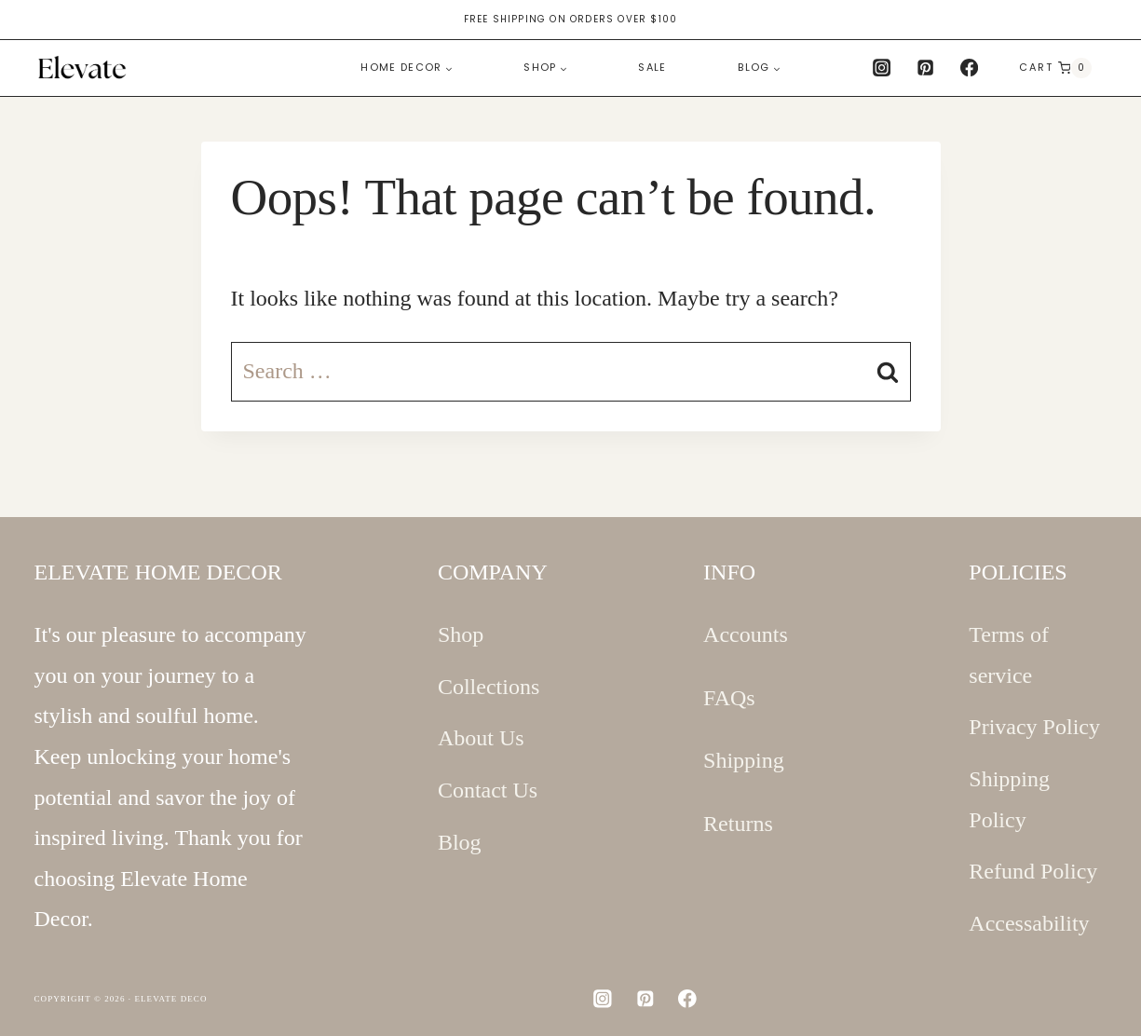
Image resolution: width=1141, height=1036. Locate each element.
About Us (481, 738)
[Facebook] (969, 68)
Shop (460, 634)
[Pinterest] (926, 68)
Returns (738, 823)
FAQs (729, 698)
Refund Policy (1033, 871)
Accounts (745, 634)
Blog (460, 842)
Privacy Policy (1034, 727)
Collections (488, 687)
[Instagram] (881, 68)
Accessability (1029, 923)
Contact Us (487, 790)
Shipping (743, 760)
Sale (652, 67)
